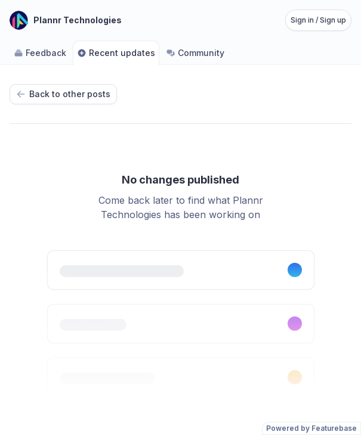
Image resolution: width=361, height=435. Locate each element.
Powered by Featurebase (311, 428)
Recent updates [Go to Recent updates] (116, 53)
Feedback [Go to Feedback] (40, 53)
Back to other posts (63, 94)
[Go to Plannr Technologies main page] (66, 20)
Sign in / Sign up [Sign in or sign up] (318, 19)
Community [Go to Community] (195, 53)
